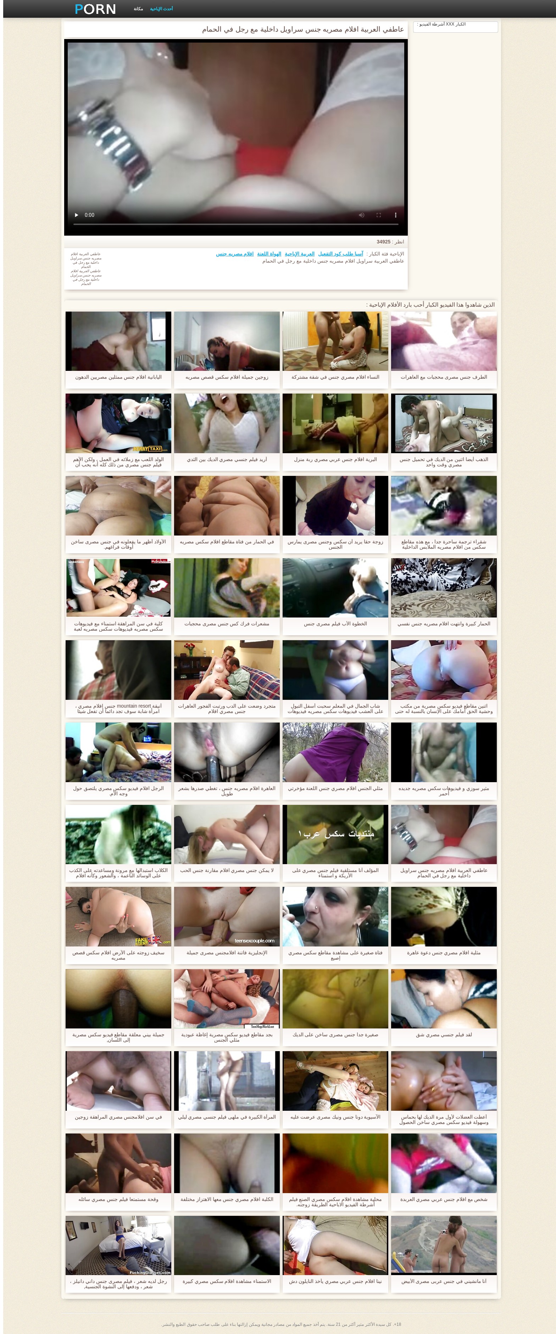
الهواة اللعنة (266, 254)
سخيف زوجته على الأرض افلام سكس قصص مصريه (115, 955)
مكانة (135, 8)
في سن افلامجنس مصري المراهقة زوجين (115, 1117)
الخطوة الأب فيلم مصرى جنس (332, 623)
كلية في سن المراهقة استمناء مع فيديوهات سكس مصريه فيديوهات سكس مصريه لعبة (115, 626)
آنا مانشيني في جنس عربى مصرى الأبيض (440, 1281)
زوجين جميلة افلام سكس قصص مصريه (223, 377)
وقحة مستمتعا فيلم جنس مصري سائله (115, 1199)
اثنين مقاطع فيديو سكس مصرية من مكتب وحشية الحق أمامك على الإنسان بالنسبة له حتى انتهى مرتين (441, 708)
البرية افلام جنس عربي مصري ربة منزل (332, 459)
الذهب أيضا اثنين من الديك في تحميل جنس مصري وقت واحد (440, 462)
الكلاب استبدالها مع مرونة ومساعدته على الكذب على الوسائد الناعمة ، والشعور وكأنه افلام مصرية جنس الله (115, 873)
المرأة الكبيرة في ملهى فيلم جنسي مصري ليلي (223, 1117)
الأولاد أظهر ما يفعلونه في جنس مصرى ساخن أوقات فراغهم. (115, 544)
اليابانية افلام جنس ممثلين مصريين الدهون (115, 377)
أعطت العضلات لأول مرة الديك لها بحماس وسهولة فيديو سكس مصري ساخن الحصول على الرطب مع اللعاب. (440, 1119)
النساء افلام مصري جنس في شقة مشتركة (332, 377)
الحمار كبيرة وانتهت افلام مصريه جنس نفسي (440, 623)
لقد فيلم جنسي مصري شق (441, 1034)
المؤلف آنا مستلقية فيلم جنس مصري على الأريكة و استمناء (332, 873)
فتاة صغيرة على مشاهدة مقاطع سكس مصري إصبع (332, 955)
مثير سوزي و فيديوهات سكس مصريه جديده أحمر (440, 791)
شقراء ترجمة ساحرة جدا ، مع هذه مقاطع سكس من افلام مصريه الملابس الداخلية (440, 544)
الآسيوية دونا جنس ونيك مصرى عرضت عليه (332, 1117)
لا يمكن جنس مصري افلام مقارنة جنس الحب (224, 870)
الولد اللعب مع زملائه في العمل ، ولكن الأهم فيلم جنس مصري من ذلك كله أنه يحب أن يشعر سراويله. (115, 462)
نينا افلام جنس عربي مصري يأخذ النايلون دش (332, 1281)
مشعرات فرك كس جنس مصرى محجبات (223, 623)
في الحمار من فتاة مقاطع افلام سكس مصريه (224, 541)
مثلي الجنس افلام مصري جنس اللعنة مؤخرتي (332, 788)
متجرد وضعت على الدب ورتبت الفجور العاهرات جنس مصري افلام (224, 708)
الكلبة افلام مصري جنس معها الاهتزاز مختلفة (223, 1199)
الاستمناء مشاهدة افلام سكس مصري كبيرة (223, 1281)
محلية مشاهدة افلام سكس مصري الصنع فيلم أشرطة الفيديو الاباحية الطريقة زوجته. (332, 1202)
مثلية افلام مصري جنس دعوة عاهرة (441, 952)
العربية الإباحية (296, 254)
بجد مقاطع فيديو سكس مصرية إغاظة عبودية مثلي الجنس (223, 1037)
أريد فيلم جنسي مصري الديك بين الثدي (224, 459)
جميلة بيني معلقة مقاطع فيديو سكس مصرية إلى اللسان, (115, 1037)
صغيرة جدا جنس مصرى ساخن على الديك (332, 1034)
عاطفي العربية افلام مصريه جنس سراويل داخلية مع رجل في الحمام (440, 873)
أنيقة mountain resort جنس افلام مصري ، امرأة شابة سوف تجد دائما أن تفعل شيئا (115, 708)
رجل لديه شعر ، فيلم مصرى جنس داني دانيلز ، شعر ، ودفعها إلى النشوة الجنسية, (115, 1284)
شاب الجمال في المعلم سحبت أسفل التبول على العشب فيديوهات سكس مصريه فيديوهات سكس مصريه (332, 708)
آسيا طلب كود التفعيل (337, 254)
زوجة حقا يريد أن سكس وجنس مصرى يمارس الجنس (332, 544)
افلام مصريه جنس (232, 254)
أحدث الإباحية (158, 8)
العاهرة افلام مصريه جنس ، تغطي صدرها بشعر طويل (223, 791)
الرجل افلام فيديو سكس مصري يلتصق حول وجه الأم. (115, 791)
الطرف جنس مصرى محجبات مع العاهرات (440, 377)
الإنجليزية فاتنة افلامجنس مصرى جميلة (223, 952)
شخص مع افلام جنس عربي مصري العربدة (440, 1199)
